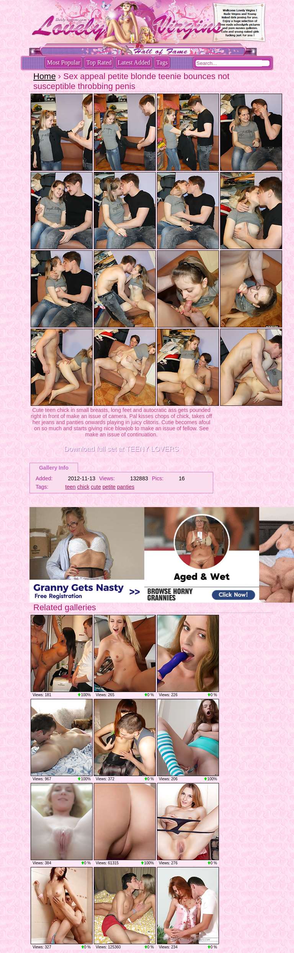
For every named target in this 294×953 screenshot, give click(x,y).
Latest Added (134, 62)
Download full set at (121, 449)
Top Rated (98, 62)
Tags (162, 62)
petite (109, 487)
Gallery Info (54, 468)
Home (44, 76)
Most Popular (63, 62)
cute (96, 487)
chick (83, 487)
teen (70, 487)
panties (125, 487)
